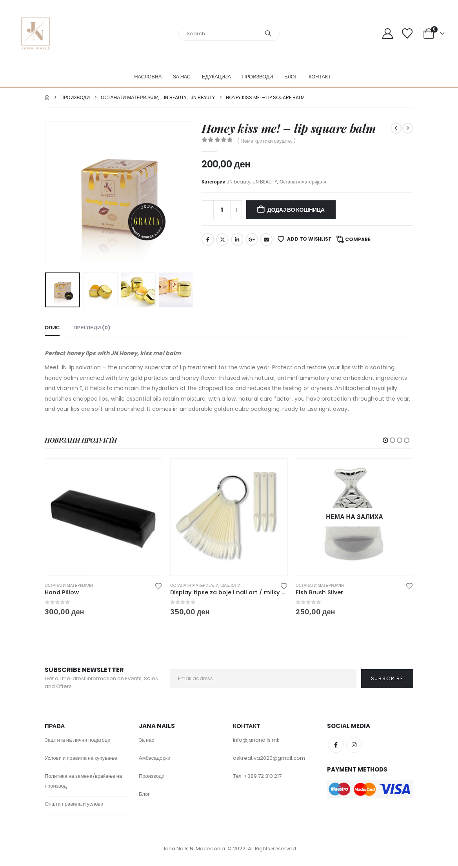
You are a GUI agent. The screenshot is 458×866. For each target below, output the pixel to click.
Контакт (320, 76)
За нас (182, 76)
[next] (407, 128)
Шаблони (230, 585)
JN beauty (239, 181)
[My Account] (387, 33)
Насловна (148, 76)
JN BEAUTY (265, 181)
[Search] (268, 33)
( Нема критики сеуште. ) (266, 141)
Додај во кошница (296, 210)
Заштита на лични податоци (78, 740)
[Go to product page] (103, 517)
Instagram (354, 745)
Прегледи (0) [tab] (91, 327)
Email (266, 239)
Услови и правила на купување (81, 758)
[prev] (396, 128)
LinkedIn (237, 239)
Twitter (222, 239)
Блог (290, 76)
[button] (385, 440)
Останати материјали (303, 181)
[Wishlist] (407, 33)
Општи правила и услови (74, 804)
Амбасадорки (155, 758)
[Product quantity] (222, 209)
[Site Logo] (35, 33)
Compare (358, 239)
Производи (257, 76)
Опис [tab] (52, 327)
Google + (251, 239)
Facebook (208, 239)
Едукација (216, 76)
